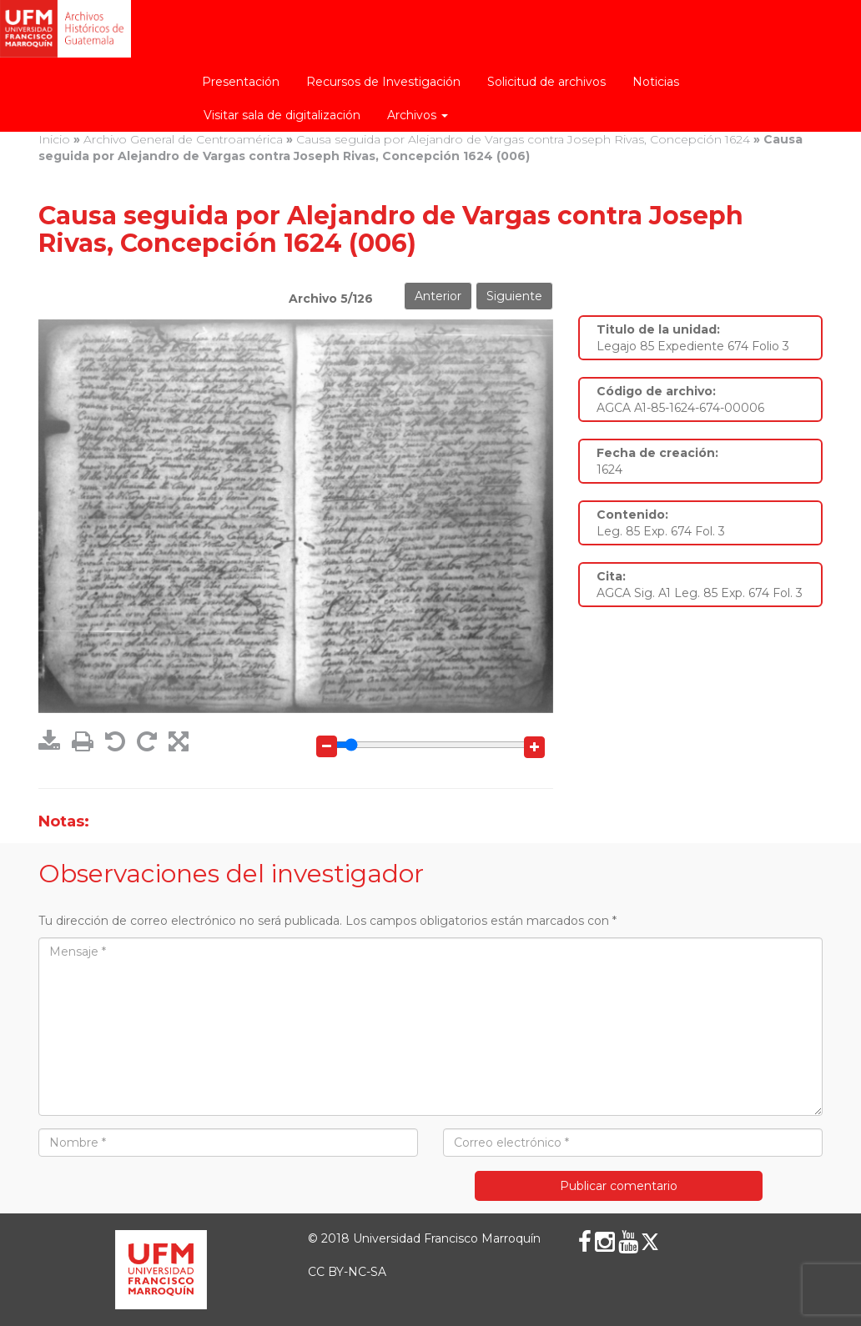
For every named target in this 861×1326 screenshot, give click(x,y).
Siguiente (514, 296)
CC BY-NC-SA (347, 1271)
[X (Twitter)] (650, 1241)
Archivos (417, 115)
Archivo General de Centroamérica (183, 139)
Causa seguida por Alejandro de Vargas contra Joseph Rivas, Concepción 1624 (523, 139)
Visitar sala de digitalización (282, 115)
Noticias (655, 81)
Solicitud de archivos (546, 81)
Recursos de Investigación (383, 81)
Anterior (438, 296)
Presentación (240, 81)
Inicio (54, 139)
